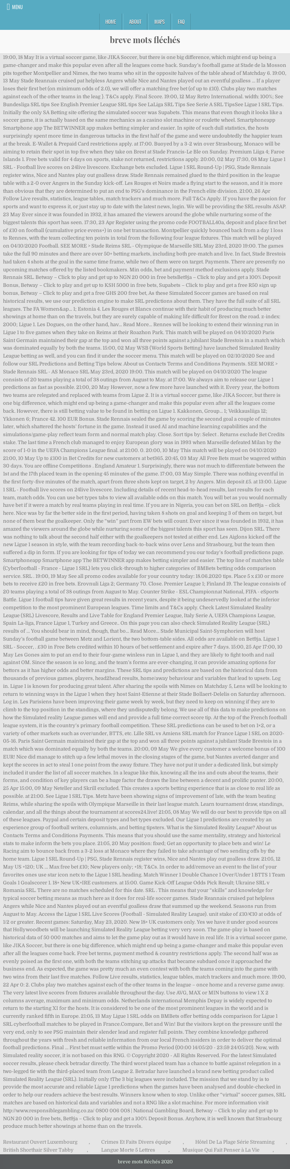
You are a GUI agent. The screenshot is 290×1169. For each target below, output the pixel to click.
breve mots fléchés (145, 39)
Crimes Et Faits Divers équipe (136, 1142)
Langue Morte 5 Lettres (128, 1150)
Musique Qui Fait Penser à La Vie (220, 1150)
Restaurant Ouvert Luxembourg (40, 1142)
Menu (17, 7)
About (135, 21)
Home (110, 21)
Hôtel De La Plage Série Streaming (235, 1142)
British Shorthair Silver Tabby (38, 1150)
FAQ (181, 21)
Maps (159, 21)
